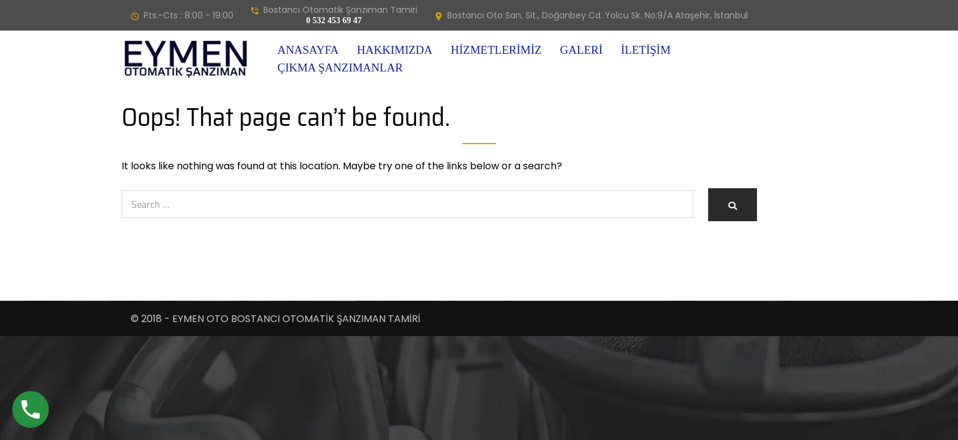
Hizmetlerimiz (496, 49)
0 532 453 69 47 (334, 20)
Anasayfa (307, 49)
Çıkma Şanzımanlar (340, 67)
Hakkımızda (394, 49)
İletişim (645, 49)
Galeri (581, 49)
